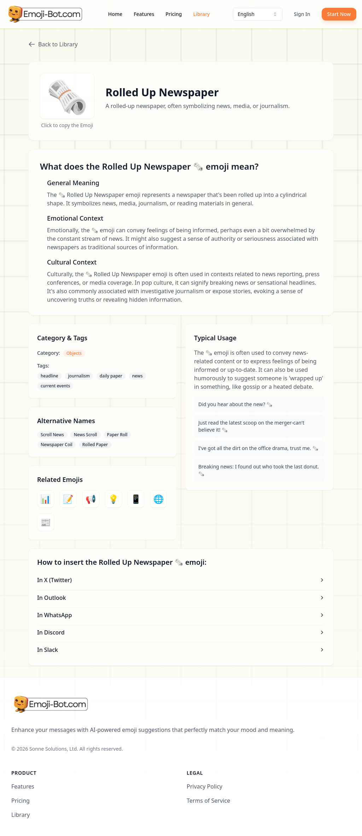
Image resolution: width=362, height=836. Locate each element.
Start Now (339, 14)
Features (144, 14)
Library (201, 14)
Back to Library (53, 44)
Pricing (173, 14)
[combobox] (257, 14)
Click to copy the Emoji (67, 125)
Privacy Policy (204, 786)
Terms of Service (208, 800)
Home (115, 14)
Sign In (302, 14)
